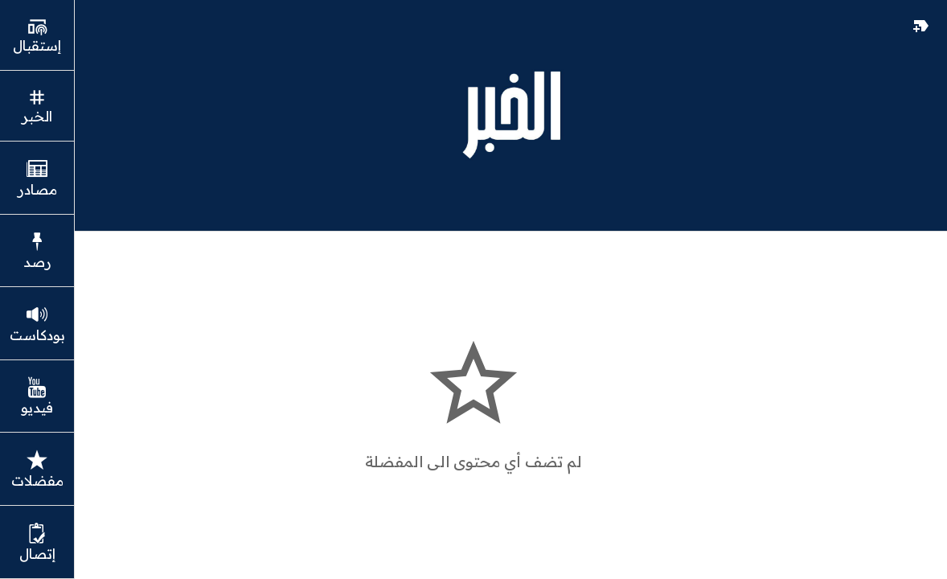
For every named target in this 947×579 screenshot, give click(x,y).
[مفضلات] (921, 25)
